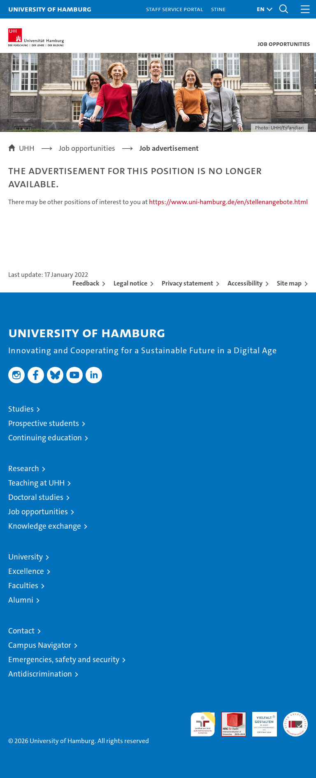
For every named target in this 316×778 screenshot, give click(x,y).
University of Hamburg (49, 9)
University (25, 557)
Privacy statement (187, 283)
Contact (21, 631)
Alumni (20, 600)
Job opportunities (38, 511)
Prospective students (43, 423)
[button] (262, 9)
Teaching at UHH (36, 483)
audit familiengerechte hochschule (203, 724)
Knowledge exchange (44, 526)
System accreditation (295, 720)
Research (23, 468)
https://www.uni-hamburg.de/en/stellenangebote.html (228, 202)
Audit (229, 716)
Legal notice (130, 283)
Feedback (85, 283)
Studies (21, 409)
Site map (289, 283)
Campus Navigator (39, 645)
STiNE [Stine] (218, 9)
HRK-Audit (260, 720)
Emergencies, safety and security (63, 659)
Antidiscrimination (40, 674)
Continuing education (45, 438)
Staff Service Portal (174, 9)
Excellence (26, 571)
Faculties (23, 585)
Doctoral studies (35, 497)
